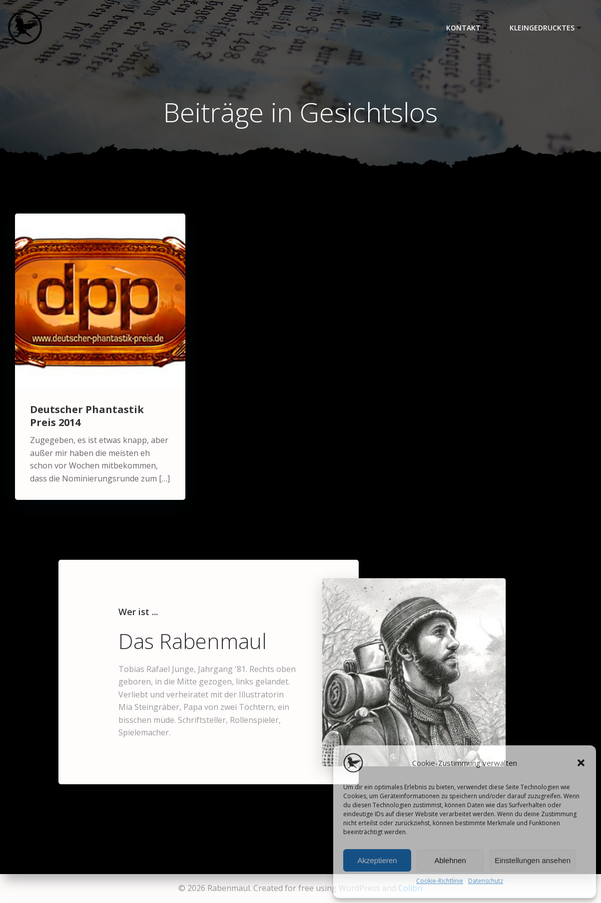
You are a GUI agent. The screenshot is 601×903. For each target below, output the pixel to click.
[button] (581, 763)
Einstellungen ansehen (533, 860)
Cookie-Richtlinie (439, 881)
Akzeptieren (377, 860)
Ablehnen (450, 860)
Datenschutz (485, 881)
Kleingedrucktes (547, 27)
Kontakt (468, 27)
